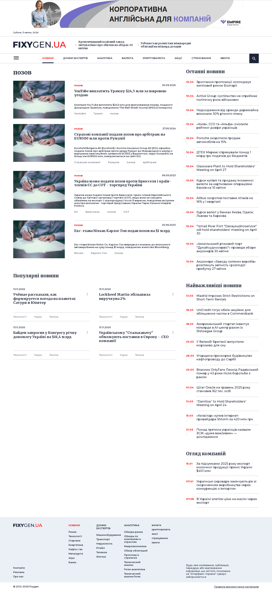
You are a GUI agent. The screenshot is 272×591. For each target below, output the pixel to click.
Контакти (19, 567)
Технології (20, 316)
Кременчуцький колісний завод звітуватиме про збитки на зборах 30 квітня (104, 45)
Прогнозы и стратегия (131, 556)
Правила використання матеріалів (236, 586)
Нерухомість (104, 543)
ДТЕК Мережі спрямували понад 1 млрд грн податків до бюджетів (223, 154)
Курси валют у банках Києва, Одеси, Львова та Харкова (225, 214)
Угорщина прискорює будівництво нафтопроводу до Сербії (224, 358)
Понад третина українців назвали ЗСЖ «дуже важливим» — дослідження (223, 433)
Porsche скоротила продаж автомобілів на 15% (222, 140)
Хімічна (101, 556)
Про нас (18, 576)
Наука (38, 316)
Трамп (98, 113)
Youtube (80, 113)
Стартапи (74, 540)
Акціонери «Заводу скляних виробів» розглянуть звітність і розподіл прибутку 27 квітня (226, 265)
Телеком (101, 552)
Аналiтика (104, 58)
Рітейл (100, 548)
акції (178, 58)
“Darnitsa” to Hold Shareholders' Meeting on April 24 (222, 403)
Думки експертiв (75, 58)
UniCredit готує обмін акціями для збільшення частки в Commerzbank (224, 312)
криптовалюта (154, 58)
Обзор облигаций (136, 550)
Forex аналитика (134, 569)
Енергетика (76, 545)
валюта (127, 58)
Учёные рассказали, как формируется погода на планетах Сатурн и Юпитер (50, 298)
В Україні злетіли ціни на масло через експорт (226, 500)
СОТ (126, 211)
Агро (72, 558)
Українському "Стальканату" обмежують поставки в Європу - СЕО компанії (136, 337)
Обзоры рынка (133, 532)
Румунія (113, 162)
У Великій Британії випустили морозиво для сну (222, 344)
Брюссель (93, 211)
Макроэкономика (135, 546)
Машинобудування (108, 535)
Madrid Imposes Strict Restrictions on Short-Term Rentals (225, 298)
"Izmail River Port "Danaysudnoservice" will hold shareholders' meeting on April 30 (226, 229)
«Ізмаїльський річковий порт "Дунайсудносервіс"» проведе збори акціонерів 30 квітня (226, 247)
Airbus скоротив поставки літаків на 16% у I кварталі (224, 200)
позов (114, 113)
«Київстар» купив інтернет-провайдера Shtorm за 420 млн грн (224, 418)
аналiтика (131, 525)
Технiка (53, 316)
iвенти (225, 58)
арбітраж (149, 162)
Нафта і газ (75, 549)
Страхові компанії (87, 162)
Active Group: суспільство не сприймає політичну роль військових (226, 98)
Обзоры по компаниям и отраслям (132, 539)
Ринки (72, 532)
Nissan (78, 252)
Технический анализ (132, 563)
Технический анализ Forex (132, 575)
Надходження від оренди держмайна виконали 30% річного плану (227, 112)
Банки (72, 562)
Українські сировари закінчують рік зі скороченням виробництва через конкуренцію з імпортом (226, 485)
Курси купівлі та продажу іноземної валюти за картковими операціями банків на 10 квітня (225, 184)
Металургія (76, 553)
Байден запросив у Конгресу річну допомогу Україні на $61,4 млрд (50, 335)
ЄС (76, 211)
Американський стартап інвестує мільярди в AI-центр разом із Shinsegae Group (222, 327)
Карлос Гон (99, 252)
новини (48, 58)
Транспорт (103, 539)
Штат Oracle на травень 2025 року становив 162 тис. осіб (223, 389)
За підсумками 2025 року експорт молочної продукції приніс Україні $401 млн (224, 467)
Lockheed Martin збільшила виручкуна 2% (136, 296)
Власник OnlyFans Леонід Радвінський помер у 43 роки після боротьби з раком (227, 373)
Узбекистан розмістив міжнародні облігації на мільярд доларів (164, 45)
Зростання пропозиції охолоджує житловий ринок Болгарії (223, 84)
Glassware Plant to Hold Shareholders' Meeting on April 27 (225, 168)
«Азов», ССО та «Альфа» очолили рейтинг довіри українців (222, 126)
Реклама (18, 572)
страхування (201, 58)
